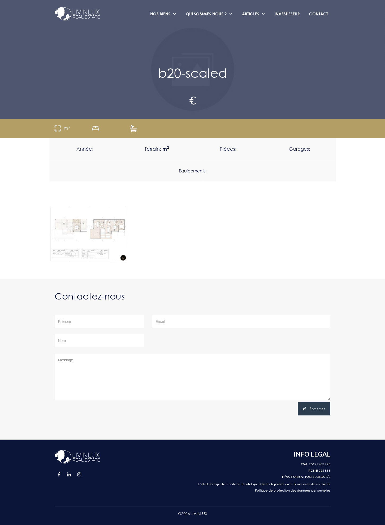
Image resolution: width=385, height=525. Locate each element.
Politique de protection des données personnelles (292, 490)
